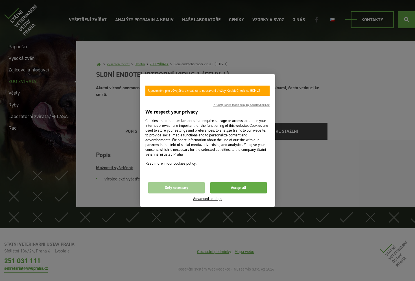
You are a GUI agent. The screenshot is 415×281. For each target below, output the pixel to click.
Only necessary (176, 187)
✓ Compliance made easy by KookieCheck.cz (241, 105)
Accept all (238, 187)
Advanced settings (207, 198)
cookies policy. (185, 163)
